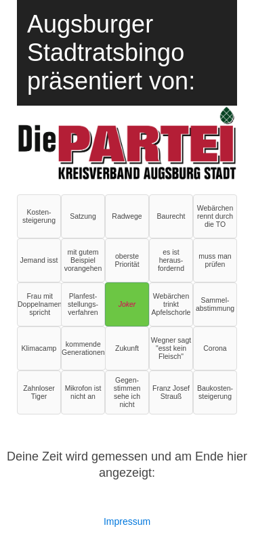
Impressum (127, 521)
